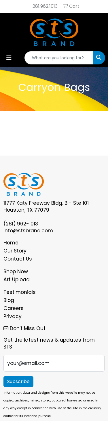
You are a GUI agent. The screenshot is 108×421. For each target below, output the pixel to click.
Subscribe (18, 381)
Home (10, 242)
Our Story (14, 250)
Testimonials (19, 292)
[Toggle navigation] (9, 58)
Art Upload (16, 279)
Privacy (12, 316)
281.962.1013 (45, 6)
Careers (13, 308)
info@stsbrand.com (28, 230)
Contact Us (17, 258)
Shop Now (15, 271)
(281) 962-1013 (20, 223)
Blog (8, 300)
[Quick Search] (58, 57)
